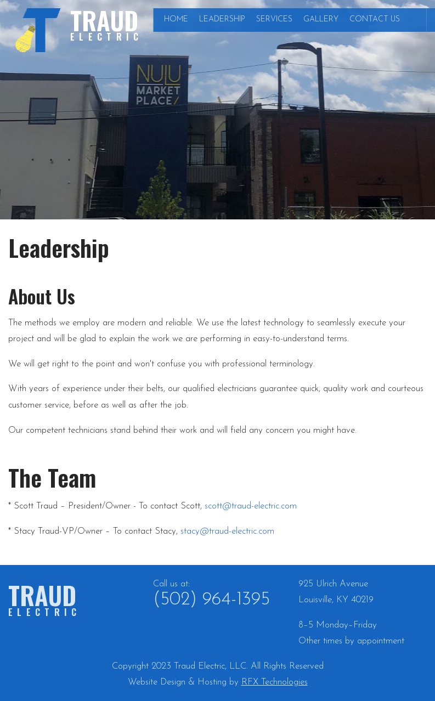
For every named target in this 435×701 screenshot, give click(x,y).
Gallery (320, 19)
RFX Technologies (274, 682)
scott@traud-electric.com (251, 506)
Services (274, 19)
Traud (106, 22)
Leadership (222, 19)
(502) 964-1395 (211, 600)
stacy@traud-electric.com (227, 531)
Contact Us (374, 19)
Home (176, 19)
